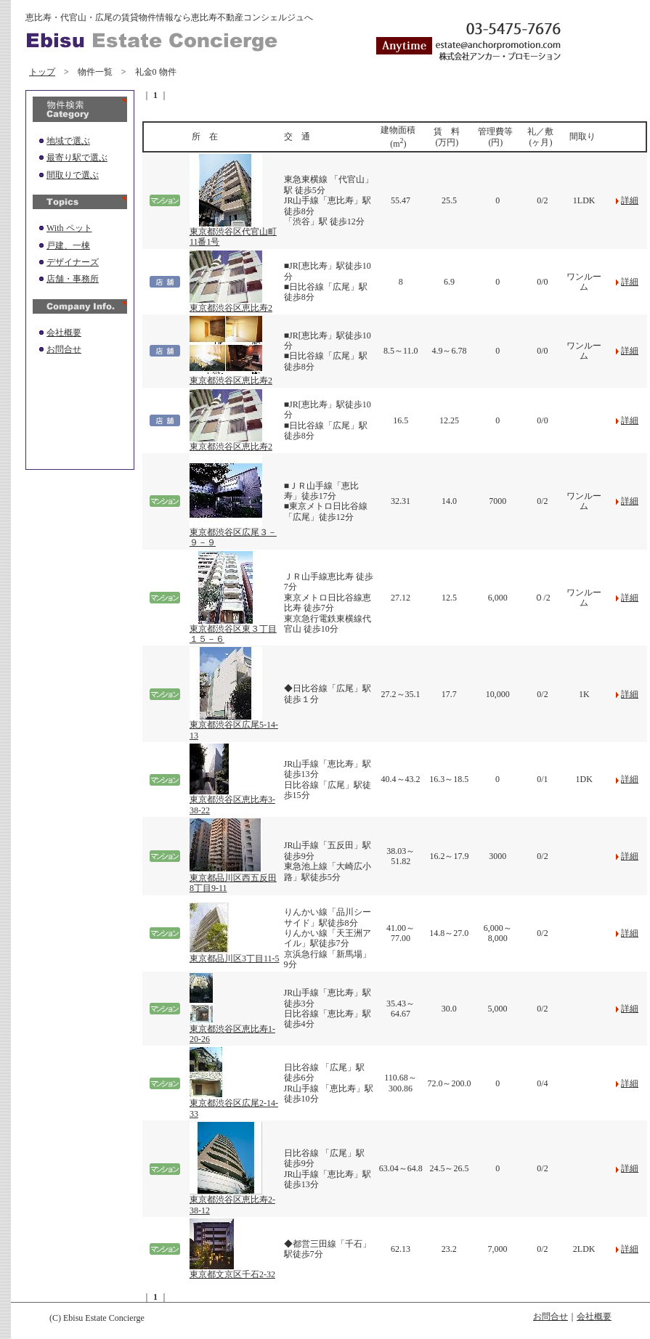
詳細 (629, 200)
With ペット (69, 228)
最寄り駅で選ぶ (76, 157)
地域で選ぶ (68, 141)
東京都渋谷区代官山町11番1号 (233, 233)
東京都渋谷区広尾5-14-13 (234, 726)
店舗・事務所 (72, 279)
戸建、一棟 (68, 245)
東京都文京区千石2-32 (232, 1270)
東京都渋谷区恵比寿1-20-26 (232, 1030)
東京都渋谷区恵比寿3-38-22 (232, 800)
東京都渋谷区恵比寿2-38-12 (232, 1201)
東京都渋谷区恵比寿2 (231, 304)
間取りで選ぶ (72, 175)
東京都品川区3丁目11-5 (235, 954)
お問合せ (63, 349)
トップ (42, 72)
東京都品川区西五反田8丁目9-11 (233, 879)
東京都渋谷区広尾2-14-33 (234, 1104)
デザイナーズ (72, 262)
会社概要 (63, 332)
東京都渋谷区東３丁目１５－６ (233, 630)
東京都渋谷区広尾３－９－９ (233, 533)
